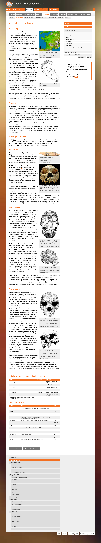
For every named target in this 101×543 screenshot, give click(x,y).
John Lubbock (18, 35)
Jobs (45, 9)
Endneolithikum (15, 528)
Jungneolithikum (15, 523)
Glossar (88, 14)
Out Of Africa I (69, 43)
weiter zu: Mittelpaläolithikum (32, 448)
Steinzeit (22, 425)
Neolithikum (68, 17)
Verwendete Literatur (71, 50)
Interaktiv (53, 9)
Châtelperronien (15, 482)
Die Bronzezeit (54, 14)
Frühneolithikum (15, 519)
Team (77, 533)
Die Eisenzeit (62, 14)
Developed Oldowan (70, 39)
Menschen (45, 98)
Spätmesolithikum (16, 509)
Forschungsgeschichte (29, 14)
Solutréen (14, 487)
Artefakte (77, 14)
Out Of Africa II (69, 45)
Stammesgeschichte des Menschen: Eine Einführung (32, 423)
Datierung (38, 14)
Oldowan (68, 37)
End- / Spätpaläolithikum (50, 17)
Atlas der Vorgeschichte (26, 434)
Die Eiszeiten (23, 429)
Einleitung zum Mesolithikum (18, 501)
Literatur (83, 14)
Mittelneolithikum (15, 521)
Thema (21, 9)
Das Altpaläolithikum (70, 33)
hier (76, 76)
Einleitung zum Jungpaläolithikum (19, 477)
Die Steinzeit (46, 14)
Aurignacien (14, 479)
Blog (15, 9)
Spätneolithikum (15, 526)
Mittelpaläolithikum (28, 17)
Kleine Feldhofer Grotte (17, 467)
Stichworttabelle (15, 494)
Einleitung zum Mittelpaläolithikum (19, 464)
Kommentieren (82, 57)
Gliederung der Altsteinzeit (18, 61)
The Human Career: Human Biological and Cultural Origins (33, 427)
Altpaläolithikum (19, 17)
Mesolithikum (61, 17)
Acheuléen (68, 41)
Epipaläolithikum (15, 492)
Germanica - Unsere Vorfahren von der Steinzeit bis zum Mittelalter (35, 420)
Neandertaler (15, 469)
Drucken (89, 57)
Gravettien (14, 484)
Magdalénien (15, 489)
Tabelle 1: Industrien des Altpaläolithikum (75, 47)
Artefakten (57, 98)
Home (8, 9)
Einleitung (12, 14)
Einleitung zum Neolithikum (18, 514)
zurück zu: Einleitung (15, 448)
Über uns (71, 533)
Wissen (29, 9)
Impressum (91, 533)
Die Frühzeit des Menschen (26, 436)
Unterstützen (83, 533)
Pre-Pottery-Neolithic (16, 516)
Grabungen (70, 14)
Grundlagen (19, 14)
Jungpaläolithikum (39, 17)
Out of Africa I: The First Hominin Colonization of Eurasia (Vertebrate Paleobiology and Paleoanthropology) (35, 418)
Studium (37, 9)
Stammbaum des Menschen (25, 342)
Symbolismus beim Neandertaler (19, 472)
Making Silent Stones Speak (27, 432)
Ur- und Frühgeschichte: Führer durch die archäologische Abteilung (35, 408)
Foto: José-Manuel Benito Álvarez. (48, 192)
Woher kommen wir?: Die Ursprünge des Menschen (32, 439)
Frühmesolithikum (16, 506)
